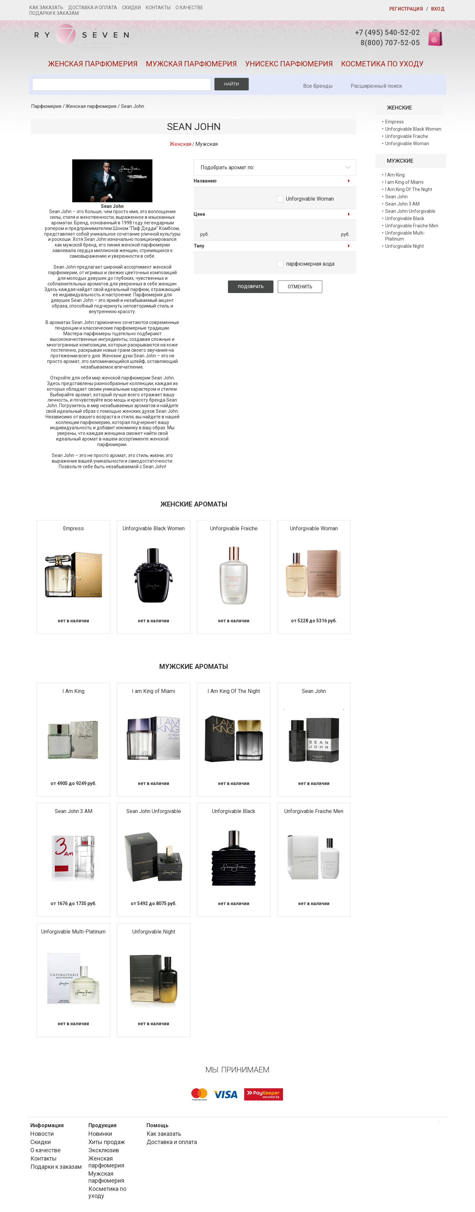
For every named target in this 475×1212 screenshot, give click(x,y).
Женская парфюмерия (93, 64)
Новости (42, 1133)
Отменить (300, 286)
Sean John (132, 106)
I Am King (73, 691)
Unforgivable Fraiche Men (313, 811)
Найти (231, 84)
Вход (438, 9)
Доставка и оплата (92, 7)
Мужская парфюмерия (191, 64)
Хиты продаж (106, 1141)
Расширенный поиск (376, 86)
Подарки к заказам (54, 13)
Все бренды (318, 86)
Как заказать (46, 7)
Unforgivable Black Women (154, 528)
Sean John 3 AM (73, 811)
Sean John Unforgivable (153, 811)
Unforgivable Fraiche (234, 528)
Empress (73, 528)
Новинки (100, 1133)
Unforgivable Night (153, 932)
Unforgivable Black (233, 811)
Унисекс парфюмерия (289, 64)
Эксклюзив (103, 1150)
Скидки (131, 7)
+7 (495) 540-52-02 (387, 32)
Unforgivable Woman (310, 199)
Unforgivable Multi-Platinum (73, 932)
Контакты (158, 7)
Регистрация (406, 9)
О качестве (189, 7)
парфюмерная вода (310, 264)
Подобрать (251, 286)
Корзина (433, 37)
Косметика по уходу (382, 64)
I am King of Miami (153, 691)
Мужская (206, 144)
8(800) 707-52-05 (390, 43)
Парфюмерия (46, 106)
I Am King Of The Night (233, 691)
